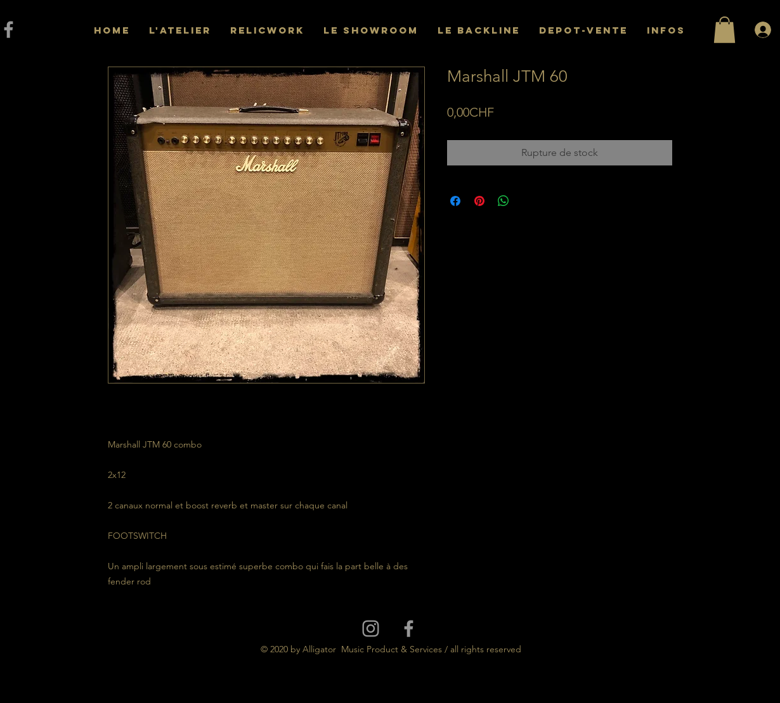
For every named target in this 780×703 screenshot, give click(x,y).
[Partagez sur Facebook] (455, 201)
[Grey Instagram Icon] (371, 628)
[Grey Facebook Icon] (409, 628)
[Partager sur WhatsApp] (503, 201)
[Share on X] (527, 201)
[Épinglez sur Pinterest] (479, 201)
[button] (724, 29)
